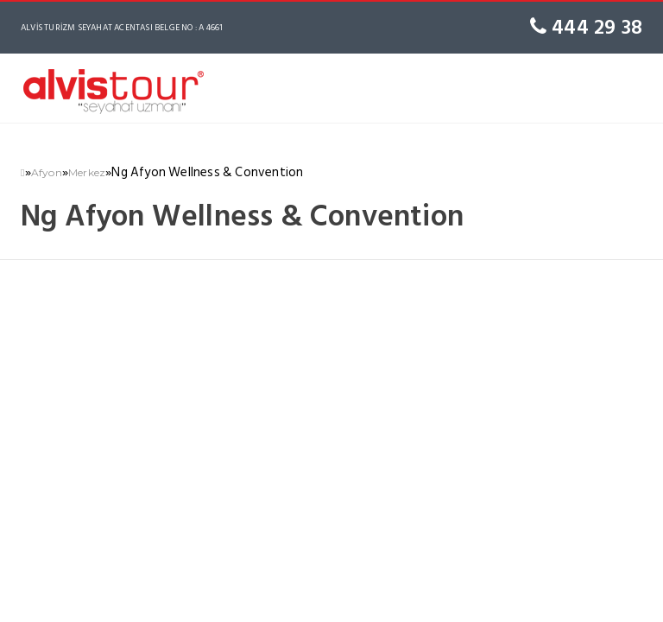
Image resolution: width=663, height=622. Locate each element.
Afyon (46, 172)
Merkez (86, 172)
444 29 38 (586, 27)
